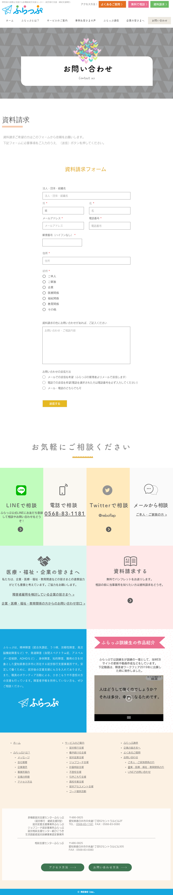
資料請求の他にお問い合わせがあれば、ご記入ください (74, 323)
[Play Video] (129, 698)
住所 (45, 253)
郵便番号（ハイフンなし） (57, 235)
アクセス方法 (25, 781)
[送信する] (55, 403)
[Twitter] (107, 490)
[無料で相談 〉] (138, 4)
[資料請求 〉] (159, 4)
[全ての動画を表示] (129, 717)
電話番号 (94, 218)
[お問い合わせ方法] (110, 867)
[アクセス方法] (62, 867)
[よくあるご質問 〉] (112, 4)
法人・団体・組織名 (54, 188)
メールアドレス (52, 218)
